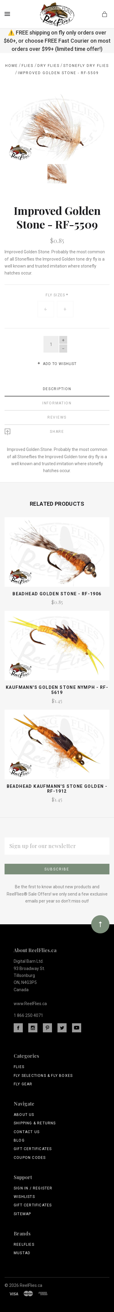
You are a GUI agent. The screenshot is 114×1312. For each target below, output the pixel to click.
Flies (19, 1066)
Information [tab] (57, 402)
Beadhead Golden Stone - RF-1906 (56, 592)
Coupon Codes (30, 1156)
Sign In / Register (33, 1187)
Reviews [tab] (57, 416)
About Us (24, 1114)
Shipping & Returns (35, 1122)
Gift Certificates (33, 1148)
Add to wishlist (57, 363)
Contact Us (27, 1131)
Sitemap (22, 1213)
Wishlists (24, 1196)
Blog (19, 1139)
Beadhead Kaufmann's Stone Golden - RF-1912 (57, 788)
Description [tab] (57, 388)
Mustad (22, 1252)
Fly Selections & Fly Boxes (43, 1074)
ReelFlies (24, 1243)
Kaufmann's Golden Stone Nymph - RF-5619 (57, 689)
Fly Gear (23, 1083)
